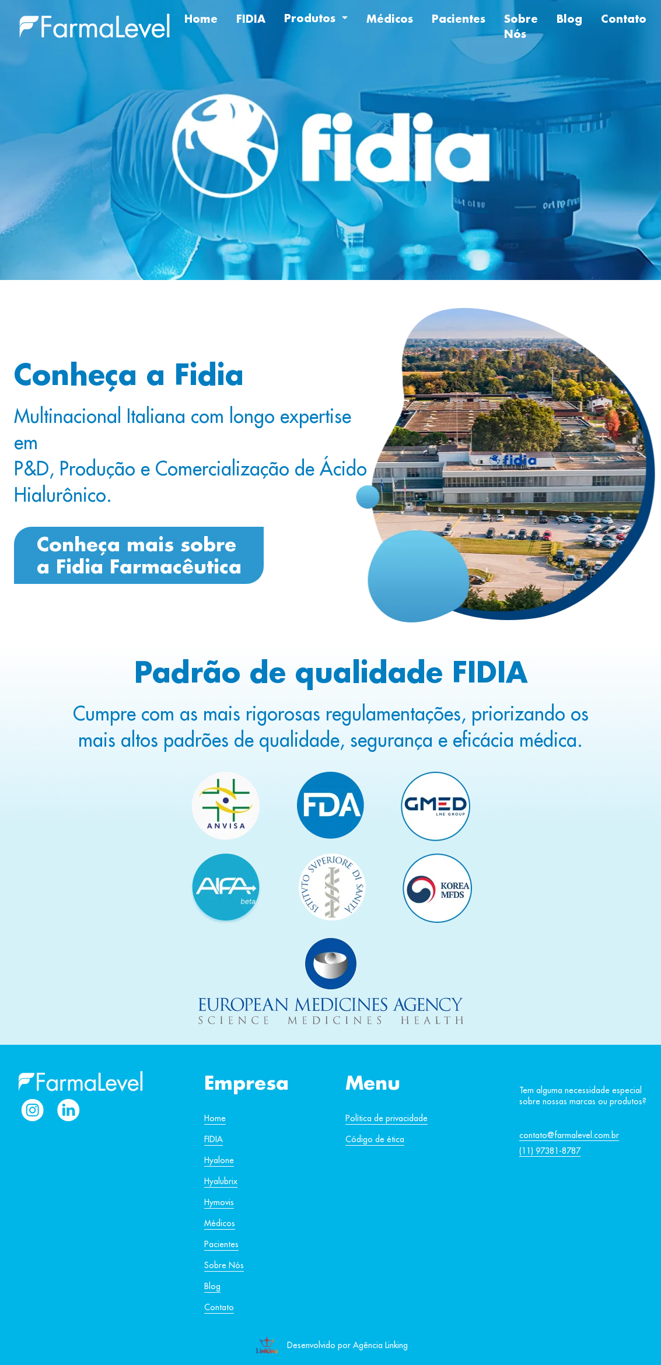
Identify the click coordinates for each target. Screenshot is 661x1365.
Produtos (311, 18)
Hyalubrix (220, 1181)
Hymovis (219, 1202)
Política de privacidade (386, 1118)
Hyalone (219, 1160)
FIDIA (250, 19)
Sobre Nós (521, 26)
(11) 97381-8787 (549, 1151)
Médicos (389, 19)
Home (201, 19)
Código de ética (374, 1139)
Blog (569, 19)
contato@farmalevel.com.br (569, 1135)
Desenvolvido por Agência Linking (347, 1345)
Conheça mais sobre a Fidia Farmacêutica (139, 555)
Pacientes (458, 19)
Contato (623, 19)
